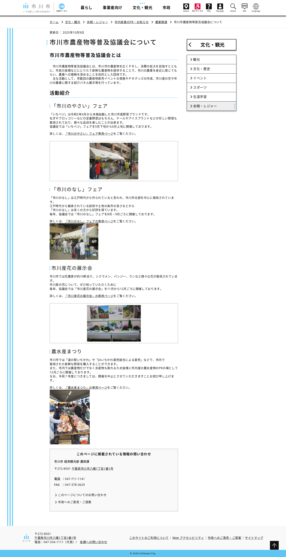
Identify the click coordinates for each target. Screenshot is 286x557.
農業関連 (161, 22)
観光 (196, 59)
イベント (200, 78)
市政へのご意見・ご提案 (74, 502)
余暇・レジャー (97, 22)
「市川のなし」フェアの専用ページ (89, 221)
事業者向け (112, 7)
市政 (166, 7)
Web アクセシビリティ (188, 538)
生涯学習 (200, 97)
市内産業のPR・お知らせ (132, 22)
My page (220, 7)
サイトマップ (254, 538)
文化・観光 (142, 7)
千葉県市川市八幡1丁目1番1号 (92, 469)
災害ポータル (61, 7)
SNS (244, 7)
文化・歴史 (201, 69)
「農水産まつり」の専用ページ (86, 388)
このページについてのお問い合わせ (82, 495)
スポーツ (200, 87)
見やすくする (197, 7)
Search (233, 7)
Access (186, 7)
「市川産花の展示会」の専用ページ (89, 296)
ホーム (54, 22)
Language (255, 7)
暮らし (86, 7)
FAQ (208, 7)
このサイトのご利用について (149, 538)
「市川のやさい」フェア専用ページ (89, 134)
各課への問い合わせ (93, 542)
